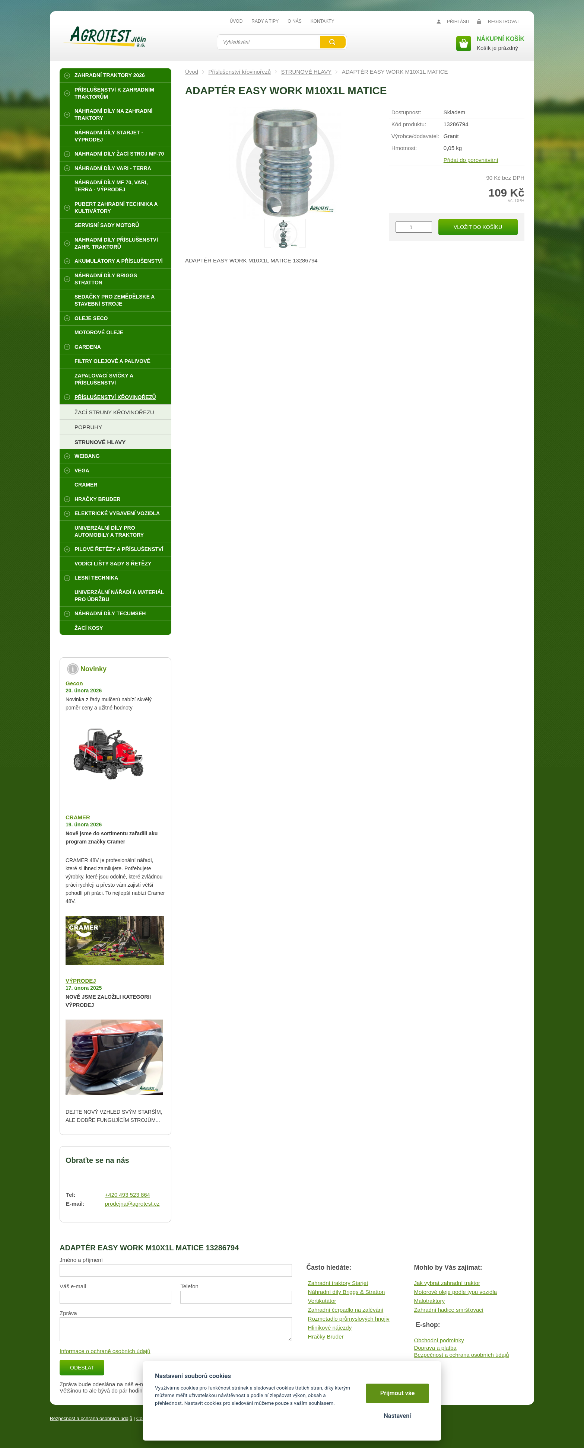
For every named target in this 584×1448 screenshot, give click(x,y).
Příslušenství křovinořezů (240, 71)
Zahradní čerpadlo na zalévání (346, 1310)
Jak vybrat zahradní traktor (447, 1283)
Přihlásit (458, 21)
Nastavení (397, 1415)
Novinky (93, 669)
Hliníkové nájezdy (330, 1327)
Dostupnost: (406, 112)
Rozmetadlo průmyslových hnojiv (349, 1318)
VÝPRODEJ (81, 980)
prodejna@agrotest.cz (132, 1203)
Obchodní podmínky (439, 1340)
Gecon (74, 683)
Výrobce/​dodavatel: (415, 136)
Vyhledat (333, 42)
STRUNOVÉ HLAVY (306, 71)
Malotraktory (429, 1301)
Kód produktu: (408, 124)
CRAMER (78, 817)
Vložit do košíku (478, 227)
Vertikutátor (322, 1301)
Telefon (189, 1286)
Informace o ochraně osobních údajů (105, 1351)
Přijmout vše (397, 1393)
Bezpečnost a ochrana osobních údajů (461, 1355)
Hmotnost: (404, 148)
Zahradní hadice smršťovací (448, 1310)
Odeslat (82, 1368)
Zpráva (68, 1313)
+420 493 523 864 (127, 1195)
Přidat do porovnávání (471, 160)
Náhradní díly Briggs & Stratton (346, 1292)
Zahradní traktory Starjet (338, 1283)
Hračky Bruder (326, 1336)
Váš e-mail (73, 1286)
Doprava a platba (435, 1348)
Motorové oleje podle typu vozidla (455, 1292)
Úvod (191, 71)
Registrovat (503, 21)
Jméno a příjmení (81, 1260)
